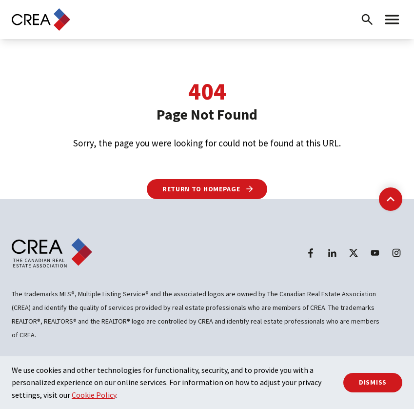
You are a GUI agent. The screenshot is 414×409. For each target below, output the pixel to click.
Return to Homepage (208, 189)
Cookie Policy (94, 395)
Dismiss (373, 382)
